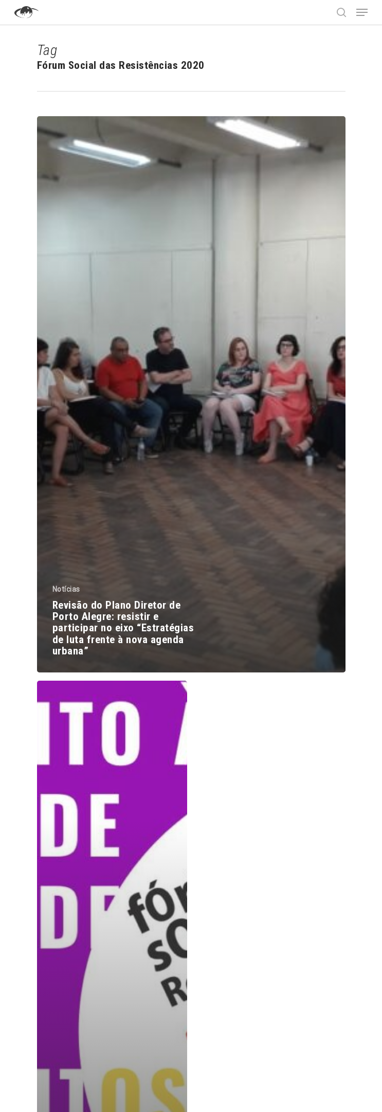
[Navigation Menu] (362, 12)
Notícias (66, 589)
